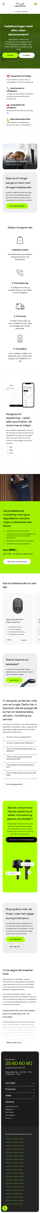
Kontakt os (8, 1118)
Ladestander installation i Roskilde (14, 1183)
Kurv (35, 4)
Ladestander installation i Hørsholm (15, 1159)
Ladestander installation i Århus (13, 1204)
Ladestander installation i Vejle (13, 1193)
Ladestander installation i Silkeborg (14, 1187)
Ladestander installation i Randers (14, 1180)
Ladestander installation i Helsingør (14, 1145)
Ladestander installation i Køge (13, 1169)
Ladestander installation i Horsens (14, 1156)
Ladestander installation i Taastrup (14, 1190)
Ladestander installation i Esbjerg (14, 1139)
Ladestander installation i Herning (14, 1149)
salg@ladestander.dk (15, 1068)
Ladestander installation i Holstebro (15, 1152)
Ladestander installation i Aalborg (14, 1200)
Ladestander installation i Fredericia (15, 1142)
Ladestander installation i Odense (14, 1176)
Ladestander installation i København (15, 1166)
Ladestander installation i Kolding (14, 1163)
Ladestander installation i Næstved (14, 1173)
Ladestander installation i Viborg (14, 1197)
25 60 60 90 (18, 1064)
